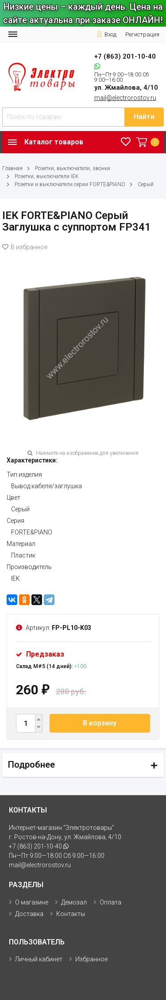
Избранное (91, 959)
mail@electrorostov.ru (125, 97)
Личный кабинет (38, 959)
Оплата (110, 902)
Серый (146, 184)
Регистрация (142, 34)
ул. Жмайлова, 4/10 (126, 88)
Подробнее (31, 764)
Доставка (29, 913)
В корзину (99, 723)
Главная (12, 168)
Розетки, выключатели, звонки (72, 168)
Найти (144, 116)
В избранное (24, 247)
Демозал (74, 902)
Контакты (70, 913)
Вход (106, 34)
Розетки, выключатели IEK (47, 176)
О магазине (31, 902)
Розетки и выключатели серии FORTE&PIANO (70, 184)
